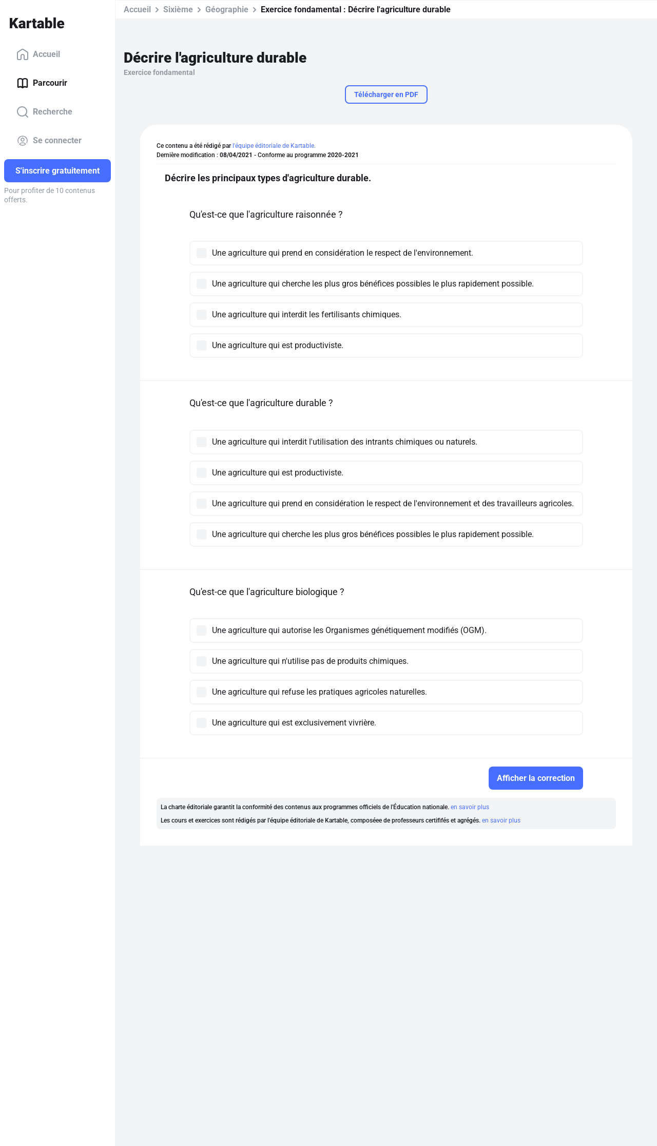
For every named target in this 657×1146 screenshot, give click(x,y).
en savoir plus (470, 807)
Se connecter (49, 141)
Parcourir (41, 83)
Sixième (178, 9)
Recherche (44, 112)
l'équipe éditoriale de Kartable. (274, 145)
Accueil (38, 54)
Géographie (226, 9)
